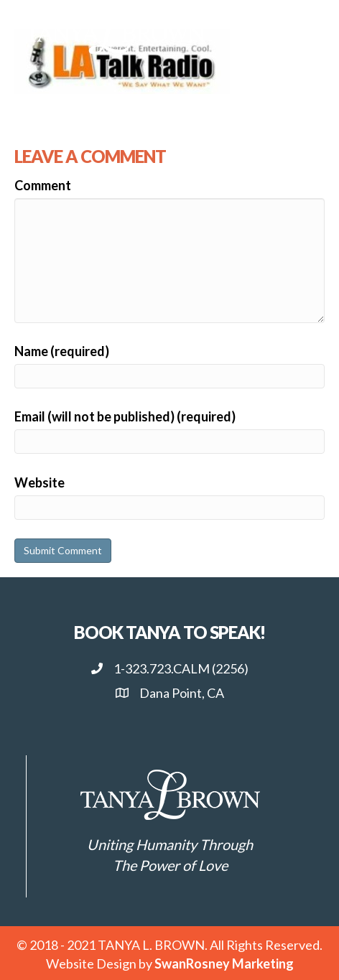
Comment (42, 185)
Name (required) (61, 351)
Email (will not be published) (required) (125, 416)
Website (39, 482)
